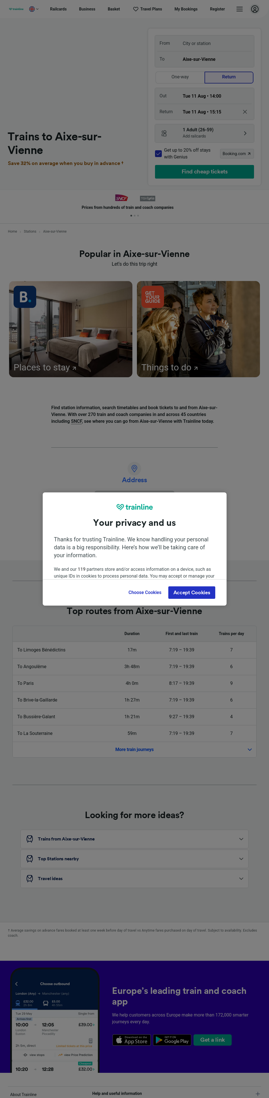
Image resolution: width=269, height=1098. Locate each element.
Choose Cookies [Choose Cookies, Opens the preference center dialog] (144, 592)
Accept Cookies (191, 592)
